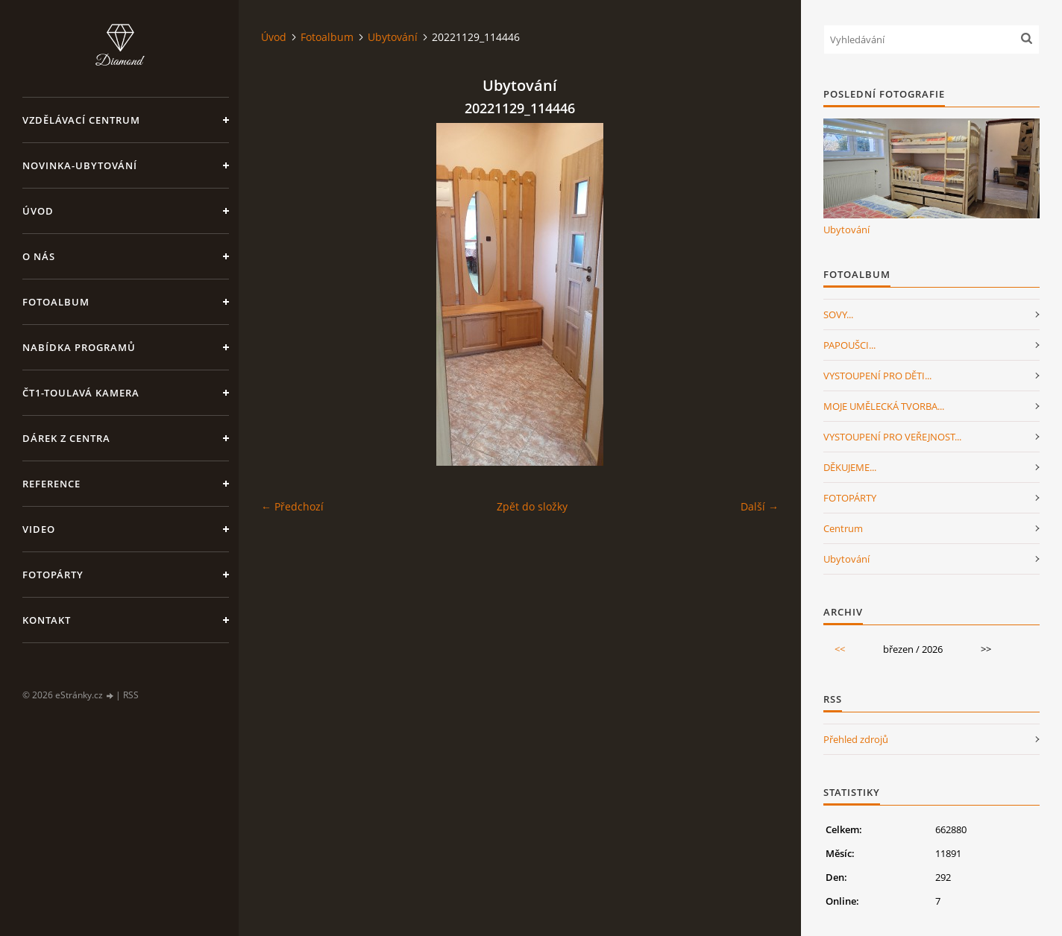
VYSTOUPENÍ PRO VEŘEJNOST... (892, 436)
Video (38, 529)
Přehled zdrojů (855, 739)
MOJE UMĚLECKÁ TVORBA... (883, 406)
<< (840, 649)
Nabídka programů (79, 347)
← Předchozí (292, 506)
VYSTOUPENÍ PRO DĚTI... (877, 375)
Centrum (843, 528)
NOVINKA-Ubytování (79, 165)
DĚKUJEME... (849, 467)
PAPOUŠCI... (849, 345)
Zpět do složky (532, 506)
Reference (51, 483)
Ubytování (393, 37)
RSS (131, 695)
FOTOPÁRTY (849, 498)
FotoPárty (53, 574)
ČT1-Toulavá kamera (80, 392)
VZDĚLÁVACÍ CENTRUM (81, 120)
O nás (38, 256)
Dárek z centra (66, 438)
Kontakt (46, 620)
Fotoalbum (55, 302)
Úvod (38, 211)
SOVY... (838, 314)
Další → (760, 506)
